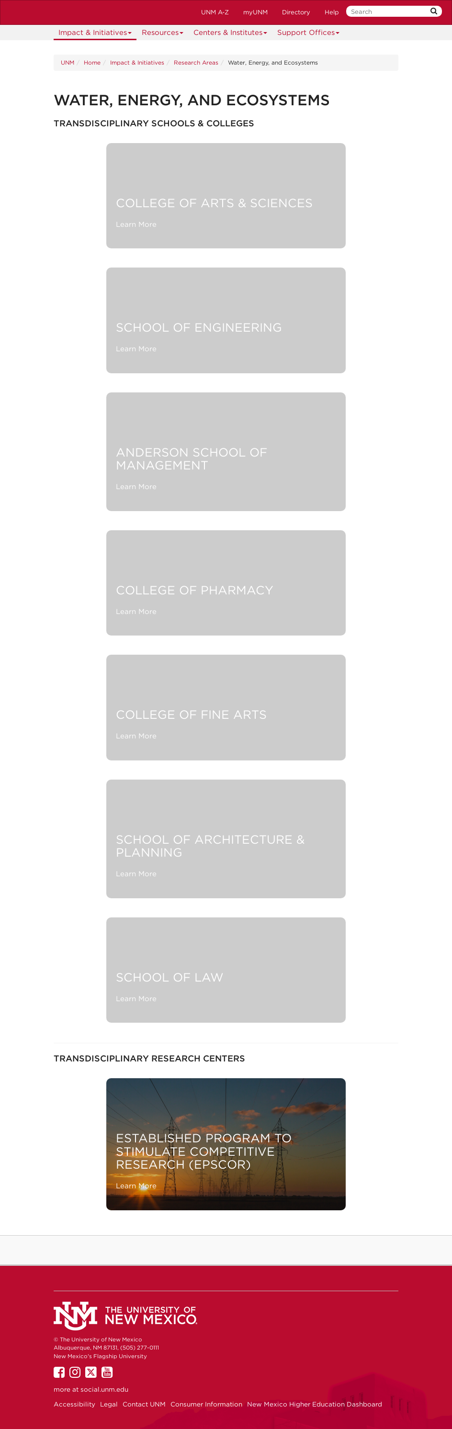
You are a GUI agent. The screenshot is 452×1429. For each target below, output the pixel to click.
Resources (163, 34)
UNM (67, 62)
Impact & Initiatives (95, 34)
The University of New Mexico (56, 12)
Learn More (136, 224)
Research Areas (196, 62)
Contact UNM (144, 1404)
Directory (296, 12)
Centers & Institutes (230, 34)
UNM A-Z (215, 12)
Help (332, 12)
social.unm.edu (104, 1389)
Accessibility (74, 1404)
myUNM (255, 12)
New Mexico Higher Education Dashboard (314, 1404)
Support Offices (308, 34)
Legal (109, 1404)
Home (92, 62)
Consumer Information (206, 1404)
